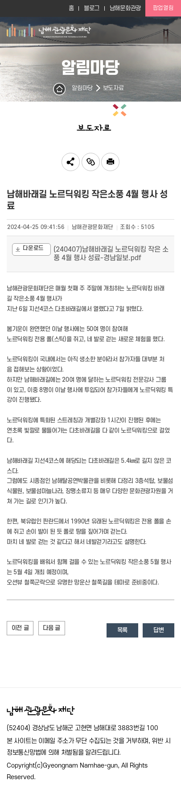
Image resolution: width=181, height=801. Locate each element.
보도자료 (113, 88)
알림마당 (82, 88)
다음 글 (51, 628)
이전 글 (20, 628)
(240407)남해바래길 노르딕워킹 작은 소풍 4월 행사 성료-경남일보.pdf (111, 253)
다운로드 (29, 249)
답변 (158, 630)
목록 (122, 630)
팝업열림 (163, 8)
